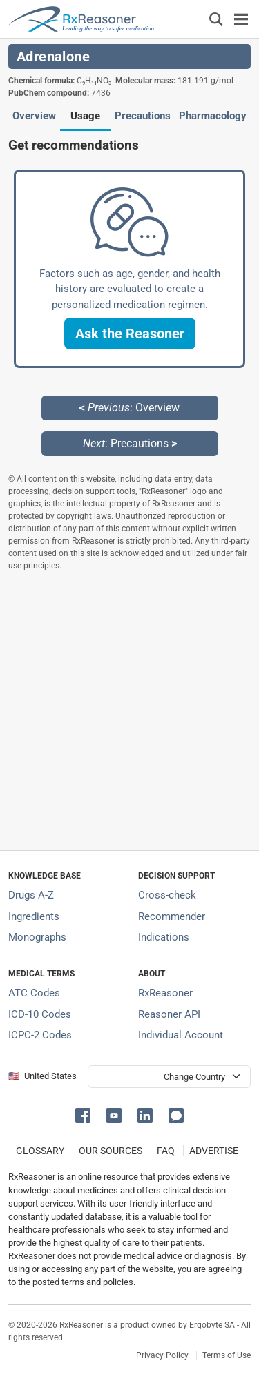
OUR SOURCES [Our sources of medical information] (110, 1150)
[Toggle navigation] (241, 19)
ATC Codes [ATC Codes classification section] (34, 993)
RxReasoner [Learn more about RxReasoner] (165, 993)
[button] (129, 333)
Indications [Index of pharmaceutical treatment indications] (163, 937)
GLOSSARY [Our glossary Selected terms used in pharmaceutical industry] (40, 1150)
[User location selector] (169, 1076)
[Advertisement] (129, 711)
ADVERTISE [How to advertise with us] (213, 1150)
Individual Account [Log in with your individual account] (180, 1035)
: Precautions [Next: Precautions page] (130, 443)
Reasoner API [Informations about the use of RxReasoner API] (169, 1014)
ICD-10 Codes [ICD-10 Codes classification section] (39, 1014)
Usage (85, 116)
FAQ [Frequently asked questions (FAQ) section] (166, 1150)
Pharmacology (213, 116)
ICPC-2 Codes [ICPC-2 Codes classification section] (40, 1035)
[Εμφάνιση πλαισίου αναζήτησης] (216, 19)
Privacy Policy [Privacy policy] (162, 1355)
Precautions (143, 116)
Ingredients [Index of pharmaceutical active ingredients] (33, 916)
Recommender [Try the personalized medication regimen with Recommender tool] (171, 916)
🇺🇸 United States (42, 1076)
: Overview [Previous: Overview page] (129, 407)
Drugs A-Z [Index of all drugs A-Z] (31, 895)
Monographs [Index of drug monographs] (37, 937)
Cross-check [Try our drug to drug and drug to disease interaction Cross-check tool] (167, 895)
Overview (34, 116)
